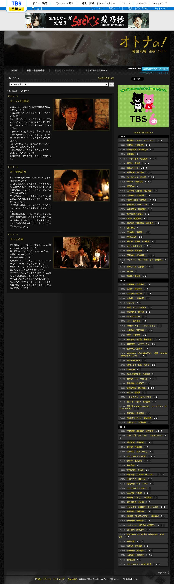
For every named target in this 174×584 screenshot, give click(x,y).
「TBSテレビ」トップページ (16, 3)
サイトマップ (58, 579)
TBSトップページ (43, 579)
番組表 (16, 9)
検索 (40, 8)
